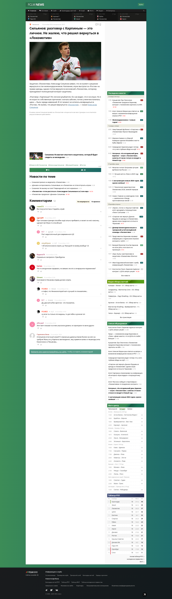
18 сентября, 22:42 (51, 255)
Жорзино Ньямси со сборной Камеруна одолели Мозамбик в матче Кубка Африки (125, 140)
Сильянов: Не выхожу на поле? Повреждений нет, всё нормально (55, 188)
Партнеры (79, 586)
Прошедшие (112, 409)
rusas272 (40, 206)
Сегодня (122, 409)
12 (99, 24)
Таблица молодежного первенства (92, 582)
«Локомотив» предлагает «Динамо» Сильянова (48, 194)
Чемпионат (35, 24)
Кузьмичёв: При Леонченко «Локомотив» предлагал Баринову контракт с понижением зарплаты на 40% (127, 102)
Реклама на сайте (67, 586)
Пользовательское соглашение (98, 586)
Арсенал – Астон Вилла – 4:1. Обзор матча (123, 303)
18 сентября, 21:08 (60, 232)
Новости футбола (52, 579)
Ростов (83, 165)
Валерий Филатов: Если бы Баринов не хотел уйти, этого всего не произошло (125, 247)
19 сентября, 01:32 (62, 289)
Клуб (83, 11)
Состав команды (50, 575)
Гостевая (44, 11)
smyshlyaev (46, 243)
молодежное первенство (135, 559)
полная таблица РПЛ (136, 556)
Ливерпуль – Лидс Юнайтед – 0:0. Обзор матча (125, 296)
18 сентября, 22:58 (49, 277)
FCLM (36, 4)
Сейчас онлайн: (32, 575)
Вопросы (111, 11)
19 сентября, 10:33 (63, 243)
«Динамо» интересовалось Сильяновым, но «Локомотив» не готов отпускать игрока (61, 185)
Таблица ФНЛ (75, 582)
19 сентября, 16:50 (60, 312)
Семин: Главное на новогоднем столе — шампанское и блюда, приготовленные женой (125, 198)
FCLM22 (45, 289)
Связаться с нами (51, 586)
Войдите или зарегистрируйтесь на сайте (48, 352)
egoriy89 (40, 218)
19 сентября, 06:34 (59, 300)
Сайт (55, 11)
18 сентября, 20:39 (50, 207)
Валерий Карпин (72, 165)
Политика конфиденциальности (123, 586)
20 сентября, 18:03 (56, 334)
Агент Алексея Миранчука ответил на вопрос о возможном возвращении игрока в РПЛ (125, 113)
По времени (95, 202)
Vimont (40, 277)
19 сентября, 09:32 (50, 323)
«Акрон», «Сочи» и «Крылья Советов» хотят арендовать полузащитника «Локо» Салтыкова (125, 210)
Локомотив (73, 105)
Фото (91, 11)
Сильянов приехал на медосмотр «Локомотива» (49, 182)
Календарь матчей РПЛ (52, 582)
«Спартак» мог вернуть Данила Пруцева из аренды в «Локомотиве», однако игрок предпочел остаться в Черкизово (123, 366)
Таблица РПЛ (114, 495)
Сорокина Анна (43, 334)
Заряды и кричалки (102, 575)
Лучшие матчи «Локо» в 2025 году (126, 174)
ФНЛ (141, 562)
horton (39, 266)
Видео (101, 11)
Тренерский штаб (75, 575)
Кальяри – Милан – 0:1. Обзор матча (121, 285)
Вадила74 (41, 254)
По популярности (83, 202)
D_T (43, 232)
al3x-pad (40, 323)
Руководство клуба (62, 575)
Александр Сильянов (57, 165)
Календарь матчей (69, 11)
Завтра (129, 409)
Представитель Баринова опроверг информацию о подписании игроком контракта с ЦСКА (125, 238)
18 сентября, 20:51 (50, 218)
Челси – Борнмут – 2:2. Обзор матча (121, 313)
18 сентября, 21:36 (49, 266)
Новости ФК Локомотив (39, 165)
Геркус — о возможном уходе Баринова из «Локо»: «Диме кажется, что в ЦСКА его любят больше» (124, 336)
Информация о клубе (53, 572)
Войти (141, 5)
